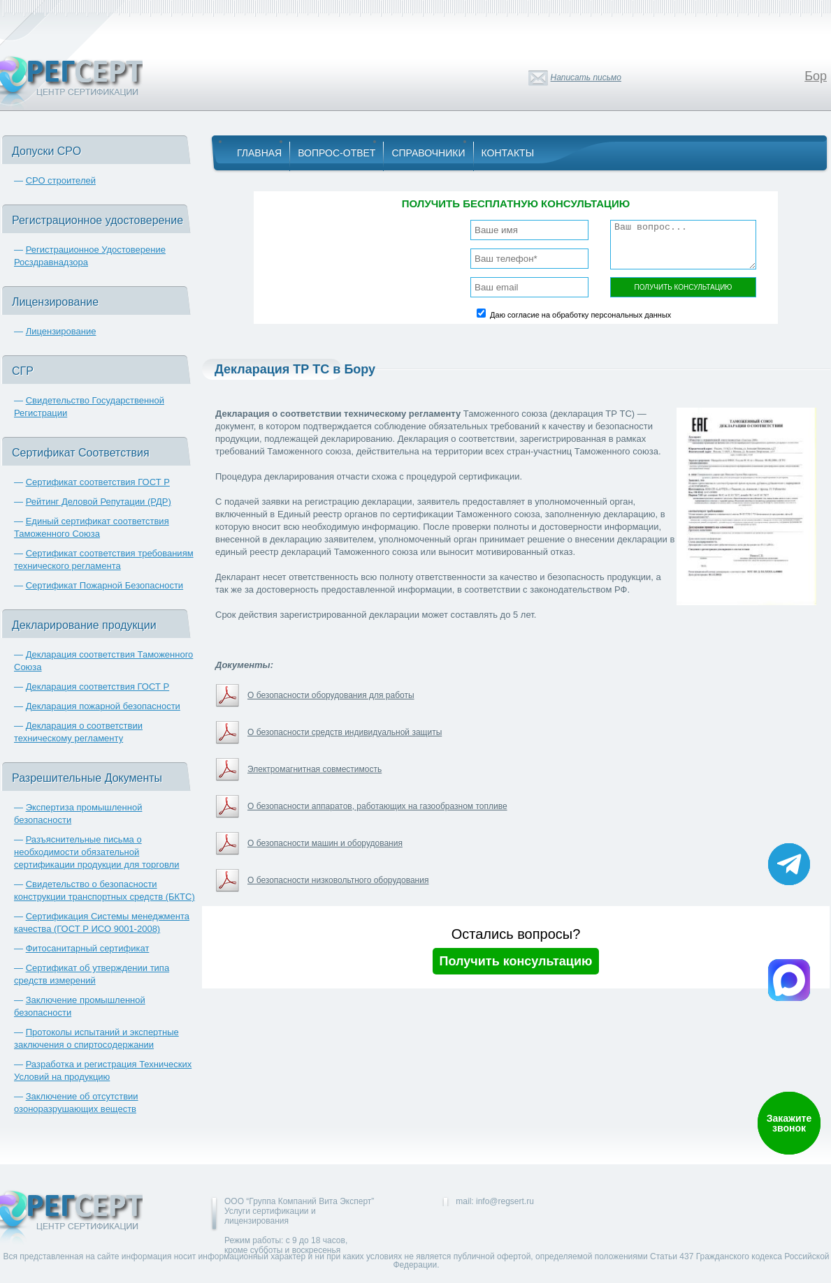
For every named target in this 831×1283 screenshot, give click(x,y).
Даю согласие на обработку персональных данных (580, 315)
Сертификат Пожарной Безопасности (105, 585)
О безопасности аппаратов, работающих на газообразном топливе (377, 806)
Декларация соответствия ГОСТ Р (98, 686)
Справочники (428, 152)
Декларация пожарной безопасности (103, 706)
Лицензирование (61, 331)
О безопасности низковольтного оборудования (337, 880)
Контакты (508, 152)
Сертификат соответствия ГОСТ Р (98, 482)
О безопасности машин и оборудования (325, 843)
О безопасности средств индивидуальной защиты (344, 732)
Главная (259, 152)
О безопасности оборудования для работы (330, 695)
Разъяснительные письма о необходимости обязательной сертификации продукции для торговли (96, 852)
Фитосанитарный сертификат (88, 948)
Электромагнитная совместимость (314, 769)
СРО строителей (61, 180)
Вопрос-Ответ (336, 152)
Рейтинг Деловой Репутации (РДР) (98, 501)
